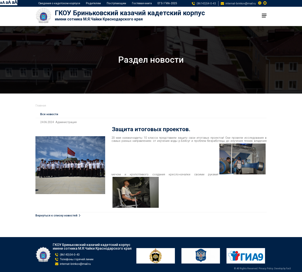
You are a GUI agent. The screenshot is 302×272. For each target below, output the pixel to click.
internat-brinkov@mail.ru (241, 3)
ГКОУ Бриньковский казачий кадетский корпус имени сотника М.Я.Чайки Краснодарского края (92, 247)
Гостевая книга (142, 3)
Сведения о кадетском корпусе (59, 3)
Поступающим (116, 3)
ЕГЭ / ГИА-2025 (167, 3)
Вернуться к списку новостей (56, 215)
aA (2, 2)
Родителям (93, 3)
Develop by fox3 (282, 268)
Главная (40, 105)
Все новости (49, 114)
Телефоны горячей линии (76, 259)
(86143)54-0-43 (206, 3)
